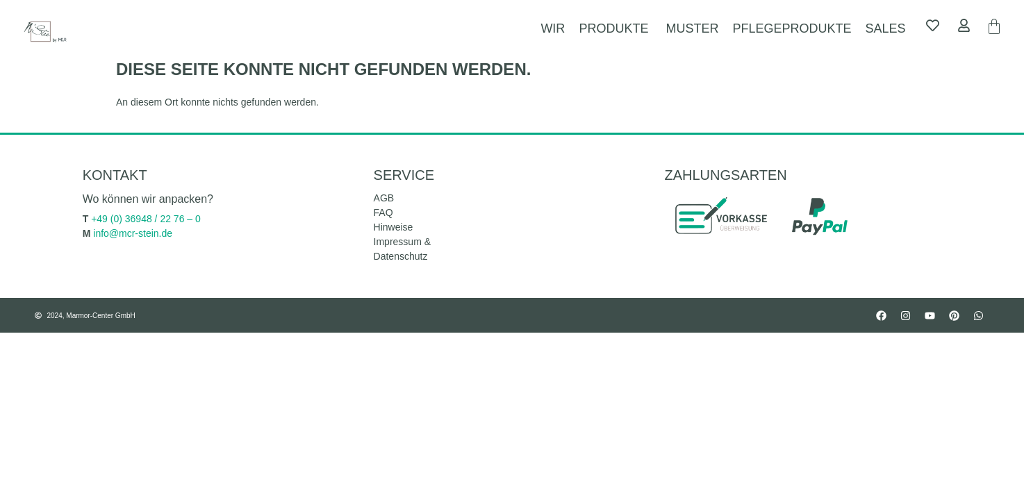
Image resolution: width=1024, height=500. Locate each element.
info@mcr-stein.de (132, 233)
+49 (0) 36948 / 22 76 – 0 (146, 218)
